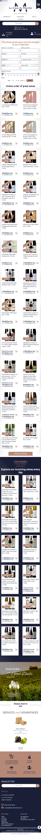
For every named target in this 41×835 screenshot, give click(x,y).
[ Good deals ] (20, 464)
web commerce (25, 833)
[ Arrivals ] (20, 466)
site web (21, 833)
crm (29, 833)
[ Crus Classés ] (20, 461)
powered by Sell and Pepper (15, 833)
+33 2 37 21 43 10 (9, 805)
